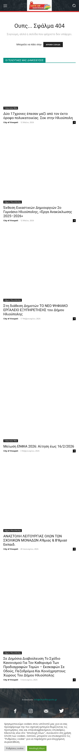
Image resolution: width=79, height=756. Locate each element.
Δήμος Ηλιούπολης (12, 202)
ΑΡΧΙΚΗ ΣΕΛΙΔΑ (53, 44)
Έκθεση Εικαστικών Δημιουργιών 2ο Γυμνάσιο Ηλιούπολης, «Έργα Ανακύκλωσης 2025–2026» (37, 212)
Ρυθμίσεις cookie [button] (15, 748)
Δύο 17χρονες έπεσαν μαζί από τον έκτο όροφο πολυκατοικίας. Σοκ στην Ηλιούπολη (38, 116)
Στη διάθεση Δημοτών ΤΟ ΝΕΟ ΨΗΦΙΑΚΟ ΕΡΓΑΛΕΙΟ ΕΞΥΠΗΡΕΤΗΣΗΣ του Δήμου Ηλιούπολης (35, 310)
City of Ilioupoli (10, 122)
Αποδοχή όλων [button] (36, 748)
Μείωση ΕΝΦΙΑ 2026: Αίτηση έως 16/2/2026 (38, 446)
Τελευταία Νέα (10, 108)
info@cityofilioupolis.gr (45, 699)
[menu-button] (5, 5)
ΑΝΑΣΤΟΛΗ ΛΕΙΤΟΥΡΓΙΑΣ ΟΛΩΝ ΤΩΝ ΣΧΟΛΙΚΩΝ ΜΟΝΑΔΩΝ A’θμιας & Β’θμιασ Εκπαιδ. (35, 540)
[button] (74, 5)
